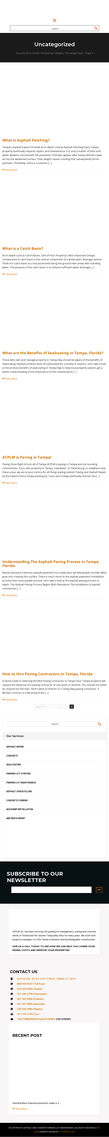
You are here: (24, 53)
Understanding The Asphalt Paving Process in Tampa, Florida (51, 563)
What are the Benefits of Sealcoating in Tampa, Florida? (52, 352)
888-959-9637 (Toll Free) (31, 984)
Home (35, 53)
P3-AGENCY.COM (67, 1131)
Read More (9, 170)
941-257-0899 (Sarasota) (31, 1004)
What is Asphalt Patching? (26, 140)
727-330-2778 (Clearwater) (32, 994)
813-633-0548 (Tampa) (29, 989)
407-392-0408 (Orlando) (30, 999)
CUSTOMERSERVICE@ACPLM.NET (36, 1019)
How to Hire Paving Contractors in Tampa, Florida (47, 674)
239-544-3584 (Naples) (30, 1009)
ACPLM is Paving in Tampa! (26, 457)
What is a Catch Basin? (22, 248)
